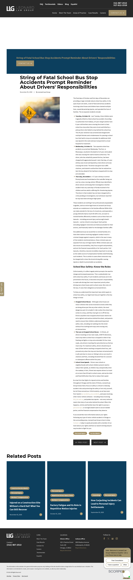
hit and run (79, 399)
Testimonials (50, 4)
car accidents (86, 394)
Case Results (41, 542)
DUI (74, 399)
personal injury (78, 408)
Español (74, 4)
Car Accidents (95, 433)
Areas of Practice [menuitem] (79, 13)
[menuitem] (9, 576)
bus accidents (95, 394)
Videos (60, 4)
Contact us (76, 423)
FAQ (41, 4)
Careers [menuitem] (103, 13)
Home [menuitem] (54, 13)
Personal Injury (80, 433)
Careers (39, 549)
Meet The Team (42, 539)
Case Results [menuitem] (93, 13)
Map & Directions (65, 550)
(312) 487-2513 (14, 545)
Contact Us (40, 546)
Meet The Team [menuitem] (65, 13)
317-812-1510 (120, 5)
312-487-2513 (120, 3)
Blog (67, 4)
